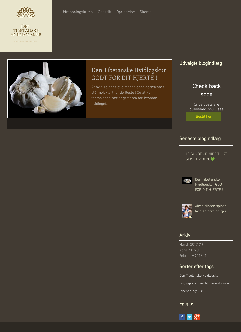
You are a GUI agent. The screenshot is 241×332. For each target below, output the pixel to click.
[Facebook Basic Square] (182, 317)
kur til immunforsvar (214, 283)
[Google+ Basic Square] (197, 317)
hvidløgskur (187, 283)
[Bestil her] (203, 116)
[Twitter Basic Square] (189, 317)
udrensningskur (191, 291)
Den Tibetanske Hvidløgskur (199, 276)
